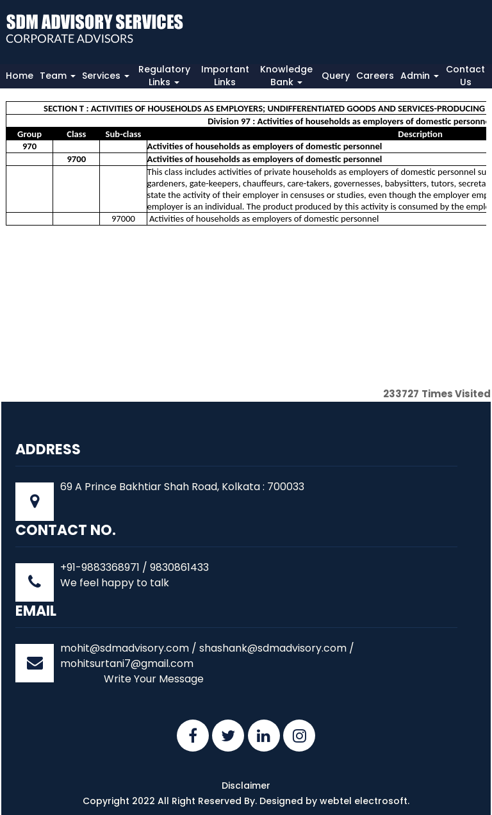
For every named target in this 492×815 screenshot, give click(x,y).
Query (336, 75)
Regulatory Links (164, 75)
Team (58, 75)
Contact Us (465, 75)
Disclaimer (246, 785)
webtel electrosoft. (364, 800)
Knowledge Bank (286, 75)
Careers (375, 75)
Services (105, 75)
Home (19, 75)
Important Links (225, 75)
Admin (419, 75)
